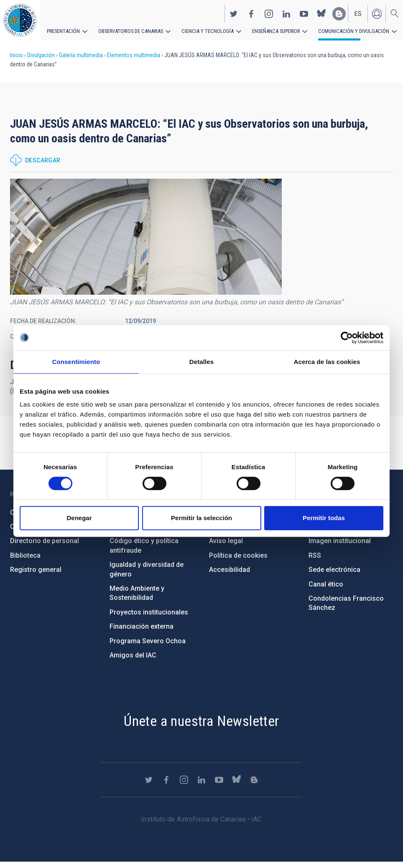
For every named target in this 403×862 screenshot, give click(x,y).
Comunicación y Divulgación (343, 30)
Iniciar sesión (376, 13)
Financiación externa (141, 626)
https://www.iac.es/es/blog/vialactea (339, 13)
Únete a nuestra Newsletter (201, 721)
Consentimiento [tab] (76, 361)
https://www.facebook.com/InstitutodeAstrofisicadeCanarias (251, 13)
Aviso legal (226, 541)
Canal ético (326, 584)
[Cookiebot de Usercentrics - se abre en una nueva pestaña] (346, 337)
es (358, 13)
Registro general (35, 570)
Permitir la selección (201, 517)
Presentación (63, 30)
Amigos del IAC (133, 655)
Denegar (79, 517)
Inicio (16, 55)
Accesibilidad (229, 570)
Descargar (43, 160)
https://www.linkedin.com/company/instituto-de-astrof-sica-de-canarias (286, 13)
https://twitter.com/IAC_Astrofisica (233, 13)
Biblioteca (25, 555)
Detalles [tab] (201, 361)
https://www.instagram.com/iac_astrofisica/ (269, 13)
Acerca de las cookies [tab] (327, 361)
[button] (146, 237)
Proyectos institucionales (149, 612)
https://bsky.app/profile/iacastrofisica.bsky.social (321, 13)
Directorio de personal (44, 541)
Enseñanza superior (268, 30)
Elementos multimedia (133, 55)
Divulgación (41, 55)
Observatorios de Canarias (128, 30)
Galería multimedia (81, 55)
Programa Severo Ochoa (148, 641)
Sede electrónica (334, 570)
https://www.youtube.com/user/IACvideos (304, 13)
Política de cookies (238, 555)
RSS (315, 555)
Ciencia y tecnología (202, 30)
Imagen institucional (340, 541)
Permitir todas (324, 517)
